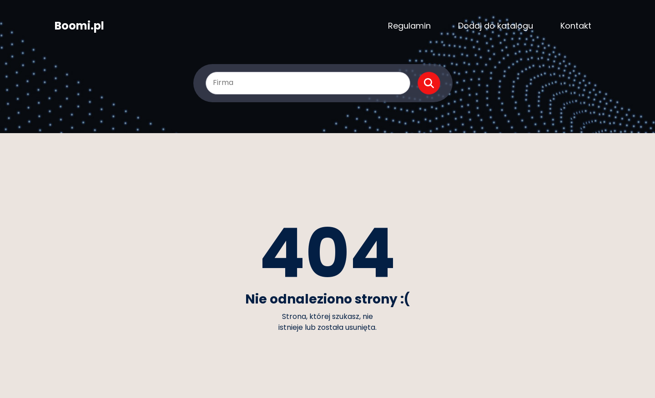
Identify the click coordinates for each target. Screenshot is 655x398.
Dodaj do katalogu (495, 25)
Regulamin (409, 25)
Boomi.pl (79, 25)
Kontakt (575, 25)
